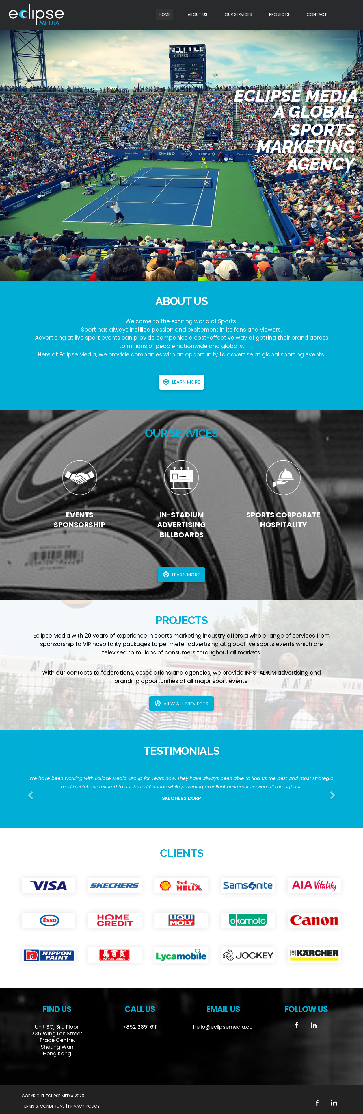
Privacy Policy (84, 1106)
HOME (164, 14)
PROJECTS (279, 14)
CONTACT (317, 14)
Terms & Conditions (44, 1106)
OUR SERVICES (238, 14)
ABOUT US (197, 14)
